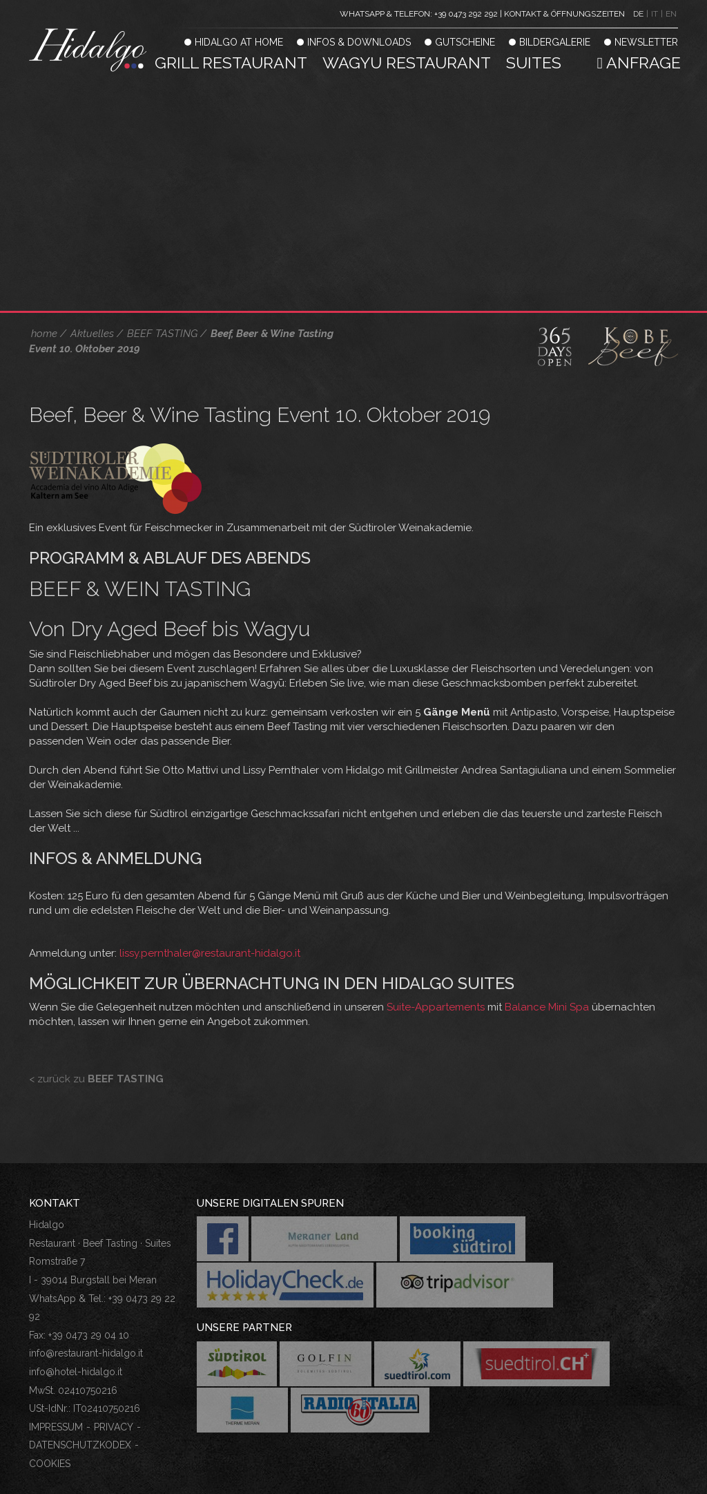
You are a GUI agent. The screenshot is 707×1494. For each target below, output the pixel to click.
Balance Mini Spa (547, 1007)
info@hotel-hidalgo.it (75, 1371)
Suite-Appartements (434, 1007)
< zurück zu (96, 1079)
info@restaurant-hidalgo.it (86, 1353)
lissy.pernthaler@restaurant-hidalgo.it (209, 953)
